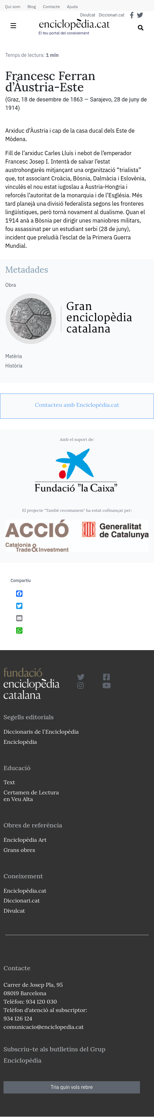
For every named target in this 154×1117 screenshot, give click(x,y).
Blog (31, 6)
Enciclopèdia (20, 741)
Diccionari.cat (111, 15)
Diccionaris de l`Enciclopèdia (41, 731)
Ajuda (72, 6)
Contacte (51, 6)
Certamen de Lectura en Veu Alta (31, 795)
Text (9, 782)
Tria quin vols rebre (72, 1087)
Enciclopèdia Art (25, 839)
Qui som (12, 6)
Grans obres (19, 849)
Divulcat (87, 15)
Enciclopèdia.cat (25, 890)
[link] (77, 404)
